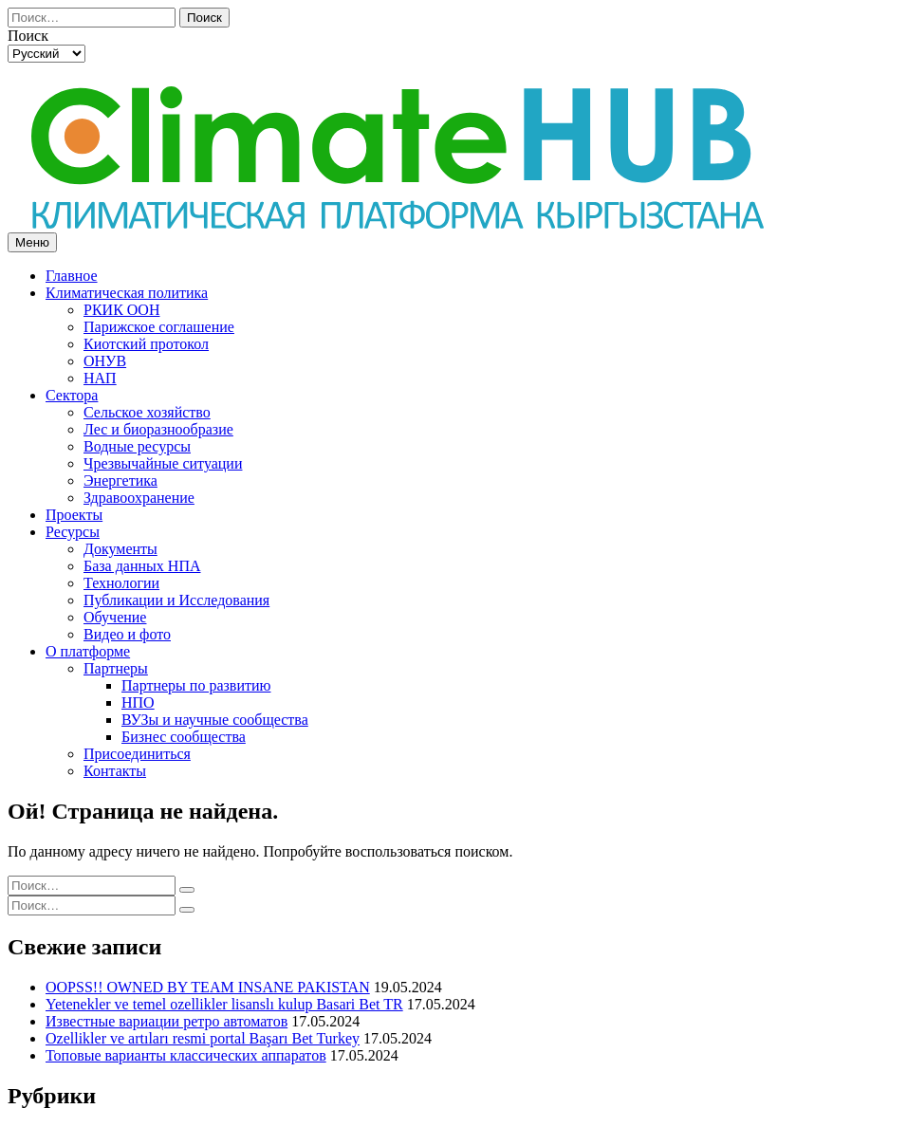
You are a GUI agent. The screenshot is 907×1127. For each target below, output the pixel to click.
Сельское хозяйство (147, 412)
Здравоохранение (138, 498)
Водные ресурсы (137, 446)
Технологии (121, 583)
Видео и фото (127, 634)
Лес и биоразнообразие (158, 429)
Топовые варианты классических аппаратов (186, 1055)
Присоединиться (137, 754)
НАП (100, 378)
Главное (72, 276)
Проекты (74, 515)
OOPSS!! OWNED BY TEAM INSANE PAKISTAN (208, 987)
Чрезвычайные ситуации (162, 463)
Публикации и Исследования (176, 600)
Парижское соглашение (158, 327)
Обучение (114, 617)
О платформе (88, 651)
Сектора (72, 395)
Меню (32, 242)
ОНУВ (104, 361)
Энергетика (120, 480)
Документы (120, 549)
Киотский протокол (146, 344)
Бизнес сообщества (183, 737)
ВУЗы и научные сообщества (214, 719)
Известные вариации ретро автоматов (166, 1021)
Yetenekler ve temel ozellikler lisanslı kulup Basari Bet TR (224, 1004)
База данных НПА (142, 566)
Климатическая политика (127, 293)
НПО (138, 702)
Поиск (204, 17)
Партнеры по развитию (195, 685)
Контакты (114, 771)
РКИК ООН (121, 310)
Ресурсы (73, 532)
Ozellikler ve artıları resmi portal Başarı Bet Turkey (203, 1038)
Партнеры (115, 668)
